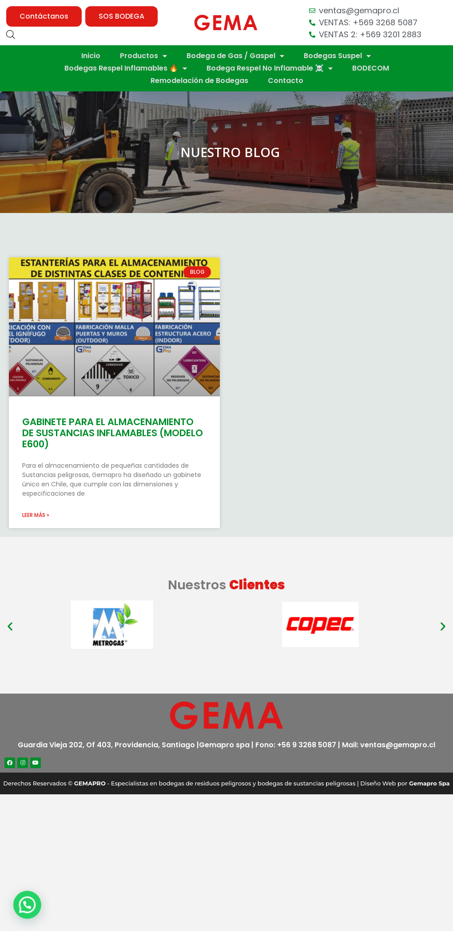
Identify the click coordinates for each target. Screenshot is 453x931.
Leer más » (35, 515)
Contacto (285, 80)
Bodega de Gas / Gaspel (235, 56)
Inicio (90, 56)
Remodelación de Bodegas (199, 80)
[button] (44, 16)
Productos (143, 56)
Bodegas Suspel (337, 56)
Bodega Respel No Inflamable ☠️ (270, 68)
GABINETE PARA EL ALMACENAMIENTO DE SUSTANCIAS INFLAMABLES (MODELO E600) (112, 432)
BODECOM (370, 68)
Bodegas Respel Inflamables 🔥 (125, 68)
